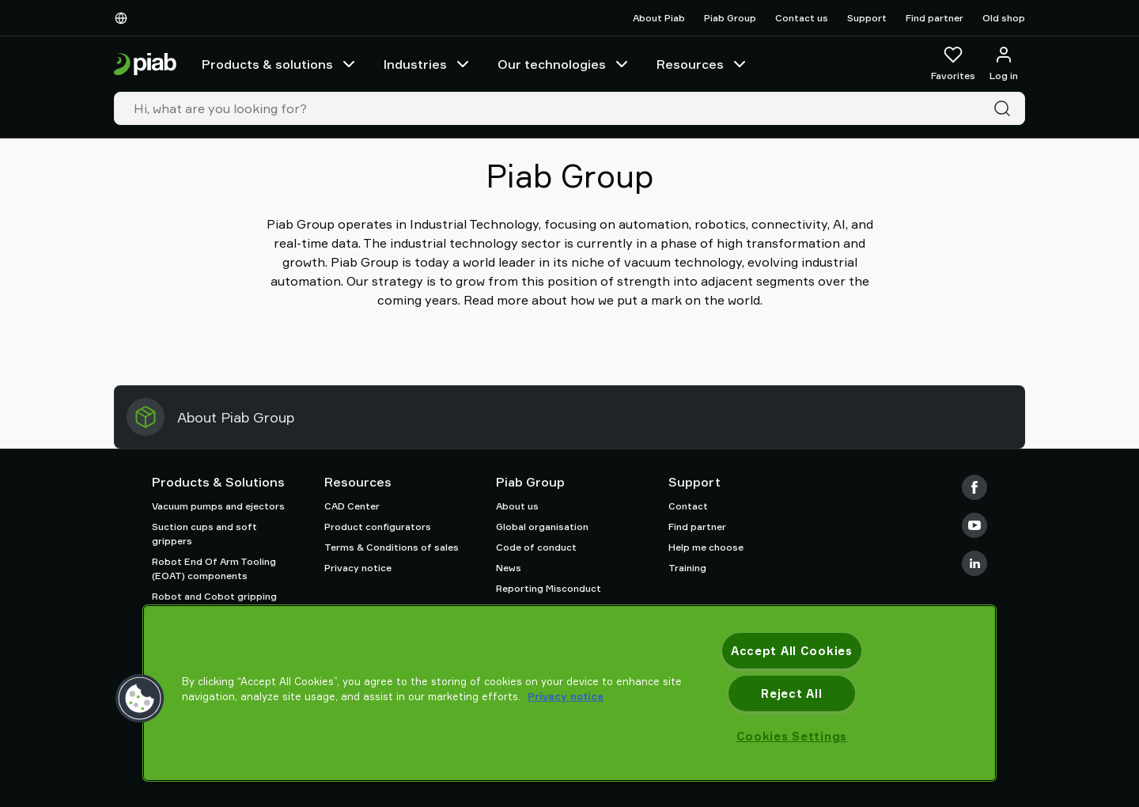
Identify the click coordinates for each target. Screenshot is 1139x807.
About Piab (659, 18)
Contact (688, 506)
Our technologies (564, 64)
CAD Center (352, 506)
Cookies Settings (792, 736)
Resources (703, 64)
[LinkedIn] (974, 563)
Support (867, 18)
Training (687, 568)
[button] (140, 698)
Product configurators (377, 526)
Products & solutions (280, 64)
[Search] (1005, 108)
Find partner (934, 18)
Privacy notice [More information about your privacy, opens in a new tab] (566, 696)
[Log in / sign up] (1003, 64)
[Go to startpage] (145, 64)
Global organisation (542, 526)
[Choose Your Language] (124, 18)
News (508, 568)
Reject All (791, 693)
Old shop (1003, 18)
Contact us (801, 18)
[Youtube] (974, 525)
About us (517, 506)
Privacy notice (358, 568)
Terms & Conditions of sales (391, 547)
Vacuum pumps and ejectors (218, 506)
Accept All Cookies (792, 650)
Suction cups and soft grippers (204, 534)
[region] (569, 693)
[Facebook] (974, 487)
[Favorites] (953, 64)
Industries (428, 64)
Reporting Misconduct (548, 588)
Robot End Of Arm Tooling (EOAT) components (214, 568)
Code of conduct (536, 547)
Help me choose (706, 547)
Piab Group (730, 18)
